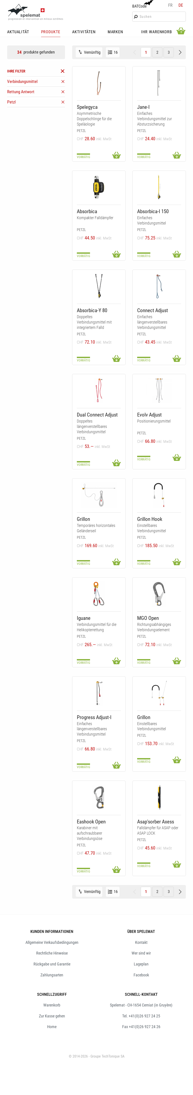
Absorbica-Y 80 (92, 310)
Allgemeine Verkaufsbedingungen (51, 942)
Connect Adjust (152, 310)
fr (170, 5)
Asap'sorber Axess (155, 822)
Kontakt (141, 942)
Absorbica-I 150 (153, 211)
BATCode (142, 4)
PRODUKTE (50, 32)
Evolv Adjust (149, 415)
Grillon (83, 519)
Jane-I (143, 107)
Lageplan (141, 964)
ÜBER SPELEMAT (141, 931)
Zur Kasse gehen (52, 1016)
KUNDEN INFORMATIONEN (51, 931)
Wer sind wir (141, 953)
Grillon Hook (149, 519)
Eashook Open (91, 822)
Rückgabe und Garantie (52, 964)
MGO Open (148, 618)
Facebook (141, 975)
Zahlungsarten (51, 975)
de (180, 5)
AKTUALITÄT (18, 32)
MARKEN (115, 32)
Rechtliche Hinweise (52, 953)
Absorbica (87, 211)
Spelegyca (87, 107)
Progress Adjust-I (94, 717)
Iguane (83, 618)
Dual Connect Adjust (97, 415)
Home (52, 1026)
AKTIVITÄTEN (84, 32)
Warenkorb (51, 1005)
